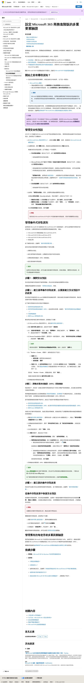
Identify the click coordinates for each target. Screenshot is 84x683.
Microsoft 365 (34, 19)
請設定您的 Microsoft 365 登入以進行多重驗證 (43, 576)
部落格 (16, 682)
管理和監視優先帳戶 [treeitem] (11, 80)
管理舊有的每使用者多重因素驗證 (35, 43)
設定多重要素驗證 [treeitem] (10, 73)
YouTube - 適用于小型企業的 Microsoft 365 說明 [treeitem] (10, 33)
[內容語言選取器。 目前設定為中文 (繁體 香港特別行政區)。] (10, 678)
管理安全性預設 (30, 39)
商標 (51, 682)
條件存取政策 (32, 62)
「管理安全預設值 (46, 286)
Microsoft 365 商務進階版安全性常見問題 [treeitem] (13, 63)
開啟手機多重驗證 (33, 622)
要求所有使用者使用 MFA (35, 307)
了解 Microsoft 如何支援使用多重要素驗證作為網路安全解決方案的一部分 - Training (46, 653)
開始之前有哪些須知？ (32, 37)
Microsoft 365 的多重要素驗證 (37, 624)
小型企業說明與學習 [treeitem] (8, 30)
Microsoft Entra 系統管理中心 (38, 140)
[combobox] (11, 21)
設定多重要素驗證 (33, 620)
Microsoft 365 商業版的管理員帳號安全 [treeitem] (13, 77)
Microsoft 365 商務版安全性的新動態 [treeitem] (13, 58)
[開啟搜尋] (77, 2)
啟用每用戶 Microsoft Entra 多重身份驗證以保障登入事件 (50, 545)
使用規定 (45, 682)
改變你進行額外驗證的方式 (38, 572)
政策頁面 (50, 175)
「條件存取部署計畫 (46, 243)
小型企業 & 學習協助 (34, 615)
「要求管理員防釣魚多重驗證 (72, 309)
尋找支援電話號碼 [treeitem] (7, 105)
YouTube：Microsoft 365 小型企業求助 (39, 617)
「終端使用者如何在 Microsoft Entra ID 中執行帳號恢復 (60, 568)
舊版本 (11, 682)
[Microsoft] (3, 2)
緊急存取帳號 (44, 366)
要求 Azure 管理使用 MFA (35, 316)
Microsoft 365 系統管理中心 (48, 19)
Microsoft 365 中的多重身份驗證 (64, 70)
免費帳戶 (79, 6)
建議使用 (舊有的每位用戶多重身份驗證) (41, 64)
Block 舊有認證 (30, 471)
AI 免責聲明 (4, 682)
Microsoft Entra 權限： (36, 83)
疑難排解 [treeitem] (5, 101)
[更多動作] (80, 19)
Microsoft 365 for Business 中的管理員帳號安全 (47, 554)
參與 (22, 682)
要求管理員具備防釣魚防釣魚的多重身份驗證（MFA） (65, 405)
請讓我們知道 (54, 12)
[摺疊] (20, 17)
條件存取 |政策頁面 (56, 323)
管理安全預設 (52, 530)
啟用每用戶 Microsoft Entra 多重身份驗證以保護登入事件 (55, 110)
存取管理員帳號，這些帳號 (54, 394)
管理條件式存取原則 (31, 41)
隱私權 (27, 682)
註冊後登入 (33, 565)
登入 (81, 2)
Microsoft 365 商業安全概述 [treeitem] (12, 55)
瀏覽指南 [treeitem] (5, 108)
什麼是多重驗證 (34, 561)
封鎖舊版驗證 (32, 314)
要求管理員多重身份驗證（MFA (37, 309)
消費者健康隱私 (36, 682)
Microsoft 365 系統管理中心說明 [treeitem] (11, 27)
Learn (26, 19)
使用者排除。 (64, 477)
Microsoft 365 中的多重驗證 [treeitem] (13, 71)
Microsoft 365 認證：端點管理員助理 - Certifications (38, 663)
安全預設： (31, 60)
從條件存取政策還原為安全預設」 (69, 178)
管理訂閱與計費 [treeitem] (7, 50)
